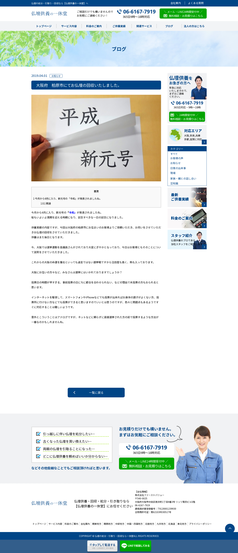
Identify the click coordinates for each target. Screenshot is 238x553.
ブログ (169, 26)
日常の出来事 (178, 168)
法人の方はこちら (194, 26)
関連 (46, 203)
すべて (174, 154)
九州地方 (161, 523)
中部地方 (119, 523)
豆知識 (174, 183)
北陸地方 (149, 523)
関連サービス (144, 26)
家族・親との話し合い (183, 178)
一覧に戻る (96, 392)
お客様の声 (176, 158)
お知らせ (175, 163)
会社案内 (175, 3)
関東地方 (96, 523)
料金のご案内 (94, 26)
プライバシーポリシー (200, 523)
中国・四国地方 (135, 523)
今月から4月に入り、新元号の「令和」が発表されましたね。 (67, 198)
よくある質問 (196, 3)
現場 (172, 173)
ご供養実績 (119, 26)
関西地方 (108, 523)
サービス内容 (69, 26)
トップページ (44, 26)
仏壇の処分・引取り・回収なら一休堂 (114, 536)
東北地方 (182, 523)
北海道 (171, 523)
